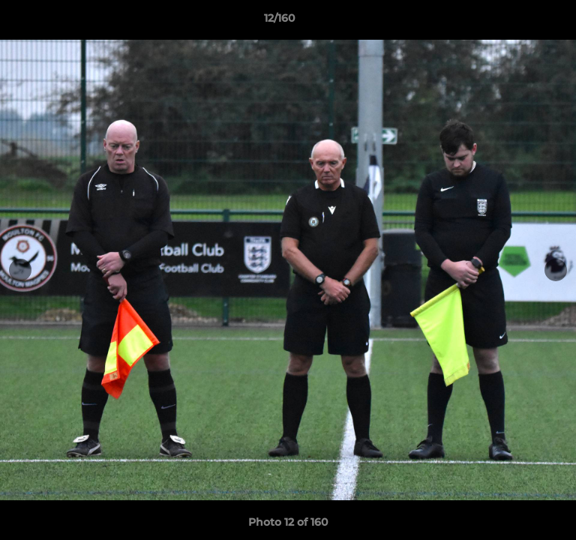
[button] (522, 21)
